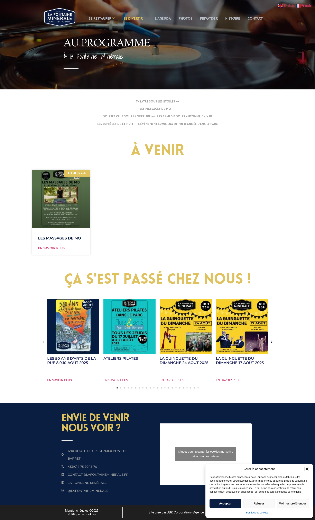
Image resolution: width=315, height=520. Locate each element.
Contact (257, 18)
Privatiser (209, 18)
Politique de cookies (257, 512)
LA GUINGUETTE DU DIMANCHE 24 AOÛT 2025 (184, 360)
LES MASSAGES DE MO (59, 238)
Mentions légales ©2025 (81, 510)
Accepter (225, 503)
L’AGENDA (162, 18)
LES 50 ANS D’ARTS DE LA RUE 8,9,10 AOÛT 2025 (71, 360)
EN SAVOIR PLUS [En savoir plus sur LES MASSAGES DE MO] (51, 248)
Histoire (233, 18)
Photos (185, 18)
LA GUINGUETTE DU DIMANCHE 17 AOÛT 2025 (240, 360)
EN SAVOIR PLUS (59, 380)
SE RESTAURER (100, 18)
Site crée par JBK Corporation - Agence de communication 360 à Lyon (198, 512)
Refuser (259, 503)
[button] (307, 469)
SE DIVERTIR (133, 18)
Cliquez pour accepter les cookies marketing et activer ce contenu (205, 454)
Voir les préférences (293, 503)
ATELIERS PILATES (120, 358)
